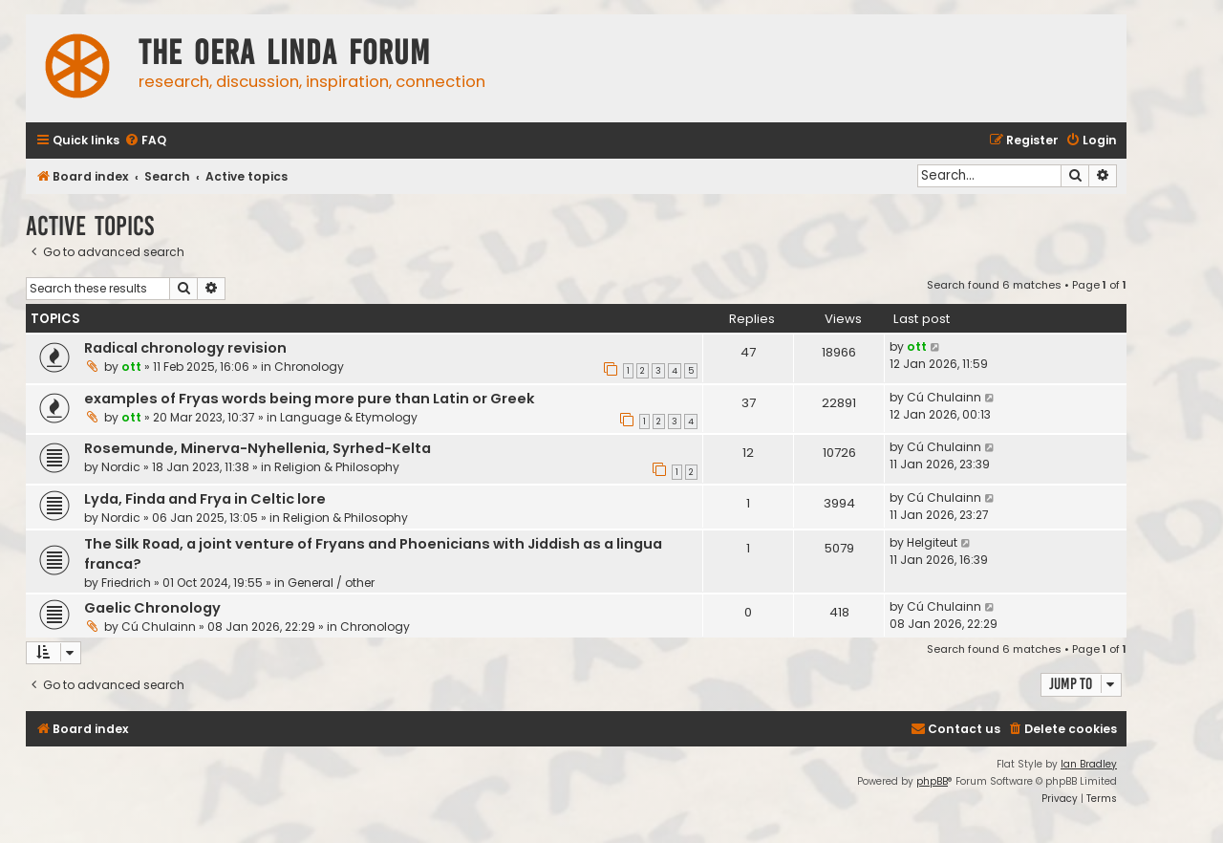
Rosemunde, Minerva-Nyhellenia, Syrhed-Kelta (257, 448)
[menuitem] (145, 141)
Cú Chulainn (944, 397)
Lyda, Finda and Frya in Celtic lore (205, 498)
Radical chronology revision (185, 347)
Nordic (120, 467)
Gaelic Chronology (152, 607)
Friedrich (126, 582)
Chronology (309, 366)
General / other (331, 582)
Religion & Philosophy (336, 467)
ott (131, 366)
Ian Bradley (1089, 764)
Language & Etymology (349, 417)
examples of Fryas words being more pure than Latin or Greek (309, 398)
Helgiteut (932, 542)
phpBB (932, 781)
